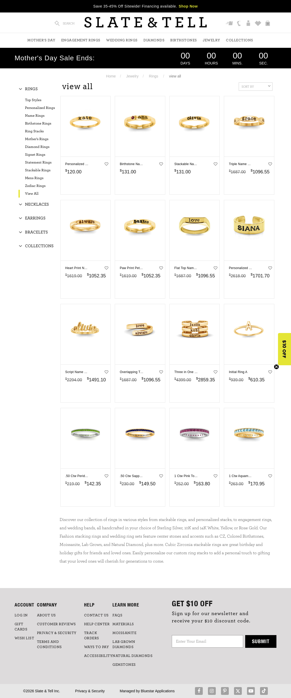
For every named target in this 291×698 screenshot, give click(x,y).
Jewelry (211, 40)
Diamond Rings (37, 147)
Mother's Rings (36, 139)
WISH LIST (24, 638)
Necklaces (37, 204)
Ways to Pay (96, 647)
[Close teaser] (276, 366)
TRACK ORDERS (91, 635)
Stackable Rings (37, 170)
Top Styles (33, 100)
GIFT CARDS (21, 626)
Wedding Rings (122, 40)
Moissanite (124, 633)
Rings (153, 76)
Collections (239, 40)
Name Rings (35, 116)
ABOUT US (46, 615)
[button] (284, 349)
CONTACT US (96, 615)
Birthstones (183, 40)
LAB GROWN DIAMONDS (123, 644)
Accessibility (98, 656)
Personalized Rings (40, 108)
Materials (123, 624)
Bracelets (36, 232)
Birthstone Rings (38, 123)
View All (32, 193)
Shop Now (188, 6)
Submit (261, 641)
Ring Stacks (34, 131)
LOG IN (21, 615)
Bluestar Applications (158, 691)
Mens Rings (34, 178)
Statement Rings (38, 162)
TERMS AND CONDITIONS (49, 644)
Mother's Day (41, 40)
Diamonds (154, 40)
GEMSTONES (124, 665)
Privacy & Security (90, 691)
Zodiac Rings (35, 186)
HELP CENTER (97, 624)
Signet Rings (35, 154)
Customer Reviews (56, 624)
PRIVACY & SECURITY (57, 633)
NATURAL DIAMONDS (132, 656)
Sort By (256, 86)
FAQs (117, 615)
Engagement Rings (80, 40)
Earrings (35, 218)
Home (111, 76)
